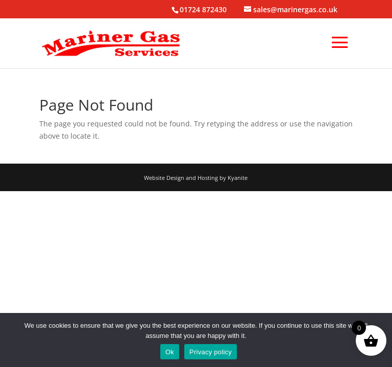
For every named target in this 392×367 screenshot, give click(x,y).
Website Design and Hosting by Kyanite (196, 177)
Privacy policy (210, 352)
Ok (169, 352)
